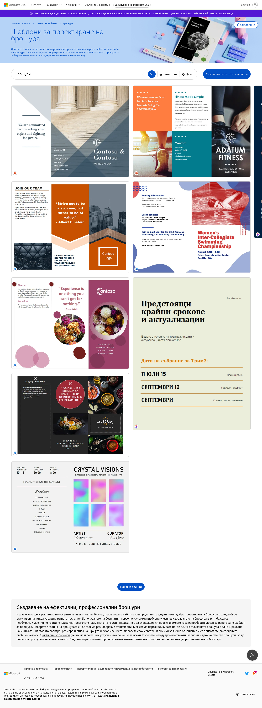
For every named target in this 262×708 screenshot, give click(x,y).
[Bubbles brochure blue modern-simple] (222, 153)
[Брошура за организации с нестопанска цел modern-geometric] (100, 248)
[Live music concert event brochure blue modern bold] (222, 438)
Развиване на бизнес (46, 23)
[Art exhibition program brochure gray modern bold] (40, 299)
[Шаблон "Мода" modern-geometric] (222, 199)
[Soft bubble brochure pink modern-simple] (40, 205)
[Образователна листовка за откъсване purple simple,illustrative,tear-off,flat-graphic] (100, 457)
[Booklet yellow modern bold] (161, 108)
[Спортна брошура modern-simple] (161, 301)
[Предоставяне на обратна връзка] (252, 655)
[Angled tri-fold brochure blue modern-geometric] (40, 108)
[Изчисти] (143, 74)
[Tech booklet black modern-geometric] (161, 254)
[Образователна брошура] (100, 106)
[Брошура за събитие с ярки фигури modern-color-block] (222, 106)
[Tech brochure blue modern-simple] (100, 201)
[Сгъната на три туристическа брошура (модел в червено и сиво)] (222, 390)
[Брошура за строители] (100, 153)
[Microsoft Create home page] (36, 5)
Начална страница (21, 23)
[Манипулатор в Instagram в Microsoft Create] (255, 673)
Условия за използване (172, 668)
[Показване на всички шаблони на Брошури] (131, 587)
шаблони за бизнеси (56, 635)
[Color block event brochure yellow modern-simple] (100, 295)
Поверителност (62, 668)
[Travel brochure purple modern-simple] (222, 247)
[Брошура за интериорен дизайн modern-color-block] (222, 294)
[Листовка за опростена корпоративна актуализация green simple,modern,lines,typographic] (40, 461)
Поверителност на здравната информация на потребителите (115, 668)
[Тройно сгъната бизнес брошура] (100, 344)
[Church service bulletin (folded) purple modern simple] (161, 397)
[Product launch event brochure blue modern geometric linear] (100, 393)
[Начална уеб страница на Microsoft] (12, 673)
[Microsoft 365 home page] (15, 5)
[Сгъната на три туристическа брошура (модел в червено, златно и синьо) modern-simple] (222, 341)
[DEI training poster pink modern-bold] (222, 509)
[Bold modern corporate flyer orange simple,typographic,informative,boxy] (161, 461)
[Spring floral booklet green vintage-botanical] (161, 348)
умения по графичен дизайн (53, 623)
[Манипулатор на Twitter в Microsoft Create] (247, 673)
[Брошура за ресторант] (40, 252)
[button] (246, 24)
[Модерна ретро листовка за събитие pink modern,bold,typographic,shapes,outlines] (161, 540)
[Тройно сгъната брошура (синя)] (161, 205)
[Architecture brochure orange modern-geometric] (40, 156)
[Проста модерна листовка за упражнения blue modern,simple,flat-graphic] (40, 539)
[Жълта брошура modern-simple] (161, 156)
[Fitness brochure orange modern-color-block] (40, 348)
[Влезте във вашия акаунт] (249, 5)
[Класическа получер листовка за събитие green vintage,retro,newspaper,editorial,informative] (100, 536)
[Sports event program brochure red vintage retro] (40, 397)
